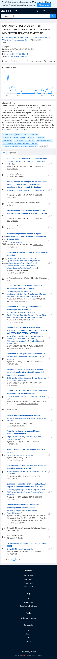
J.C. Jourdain (31, 341)
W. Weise (29, 490)
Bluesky (28, 634)
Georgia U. (18, 511)
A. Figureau (29, 437)
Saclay (30, 455)
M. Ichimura (33, 378)
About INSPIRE (28, 576)
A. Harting (10, 490)
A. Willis (30, 549)
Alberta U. (24, 336)
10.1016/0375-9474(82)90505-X (20, 348)
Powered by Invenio (28, 652)
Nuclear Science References (17, 56)
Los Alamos (29, 511)
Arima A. (15, 380)
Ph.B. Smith (11, 242)
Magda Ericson (12, 437)
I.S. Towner (10, 396)
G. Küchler (41, 190)
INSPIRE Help (28, 602)
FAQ (28, 599)
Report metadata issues (28, 606)
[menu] (43, 11)
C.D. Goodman (38, 161)
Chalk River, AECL (21, 396)
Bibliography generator (28, 618)
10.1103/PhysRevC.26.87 (18, 301)
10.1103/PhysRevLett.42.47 (16, 460)
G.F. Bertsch (11, 418)
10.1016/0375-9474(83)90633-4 (17, 54)
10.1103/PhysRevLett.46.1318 (17, 322)
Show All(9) (37, 40)
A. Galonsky (34, 294)
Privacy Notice (28, 583)
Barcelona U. (17, 455)
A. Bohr (9, 471)
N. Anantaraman (12, 312)
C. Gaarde (10, 161)
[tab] (8, 152)
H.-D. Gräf (34, 190)
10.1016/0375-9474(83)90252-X (27, 404)
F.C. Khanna (33, 396)
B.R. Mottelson (34, 471)
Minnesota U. (16, 513)
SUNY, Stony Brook (21, 378)
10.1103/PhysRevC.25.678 (15, 273)
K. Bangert (34, 213)
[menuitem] (36, 11)
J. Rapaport (18, 161)
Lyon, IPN (21, 437)
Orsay (22, 296)
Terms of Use (28, 587)
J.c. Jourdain (19, 40)
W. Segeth (18, 242)
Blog (28, 630)
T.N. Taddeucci (28, 161)
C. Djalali (5, 37)
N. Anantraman (21, 357)
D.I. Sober (19, 190)
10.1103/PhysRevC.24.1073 (16, 523)
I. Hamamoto (33, 418)
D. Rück (17, 213)
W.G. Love (10, 511)
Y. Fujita (9, 258)
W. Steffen (26, 190)
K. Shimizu (10, 378)
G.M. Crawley (11, 291)
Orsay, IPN (12, 37)
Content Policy (28, 579)
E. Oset (9, 455)
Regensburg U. (20, 490)
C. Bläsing (42, 213)
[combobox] (31, 16)
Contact (28, 641)
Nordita (25, 471)
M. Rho (24, 455)
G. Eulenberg (11, 190)
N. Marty (20, 37)
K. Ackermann (25, 213)
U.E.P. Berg (10, 213)
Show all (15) (44, 146)
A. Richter (27, 492)
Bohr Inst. (16, 471)
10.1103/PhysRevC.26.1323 (16, 426)
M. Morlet (36, 37)
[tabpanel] (28, 359)
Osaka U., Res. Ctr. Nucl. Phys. (23, 258)
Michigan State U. (23, 291)
